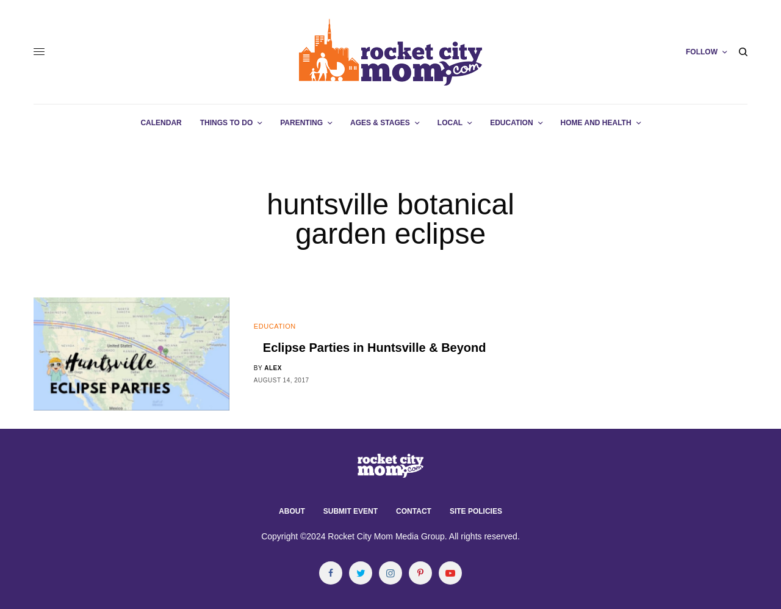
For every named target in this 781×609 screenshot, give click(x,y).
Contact (413, 511)
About (292, 511)
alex (273, 368)
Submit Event (350, 511)
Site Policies (476, 511)
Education (275, 326)
